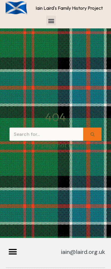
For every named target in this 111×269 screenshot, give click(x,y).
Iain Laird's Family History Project (69, 8)
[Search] (46, 134)
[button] (51, 20)
